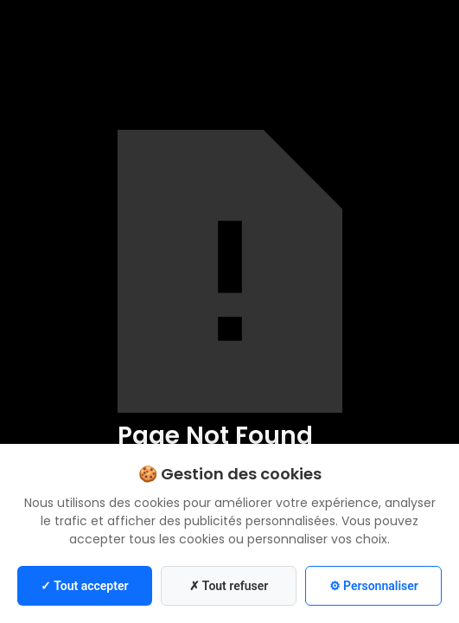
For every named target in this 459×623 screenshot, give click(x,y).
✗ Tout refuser (229, 586)
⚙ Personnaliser (373, 586)
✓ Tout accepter (84, 586)
